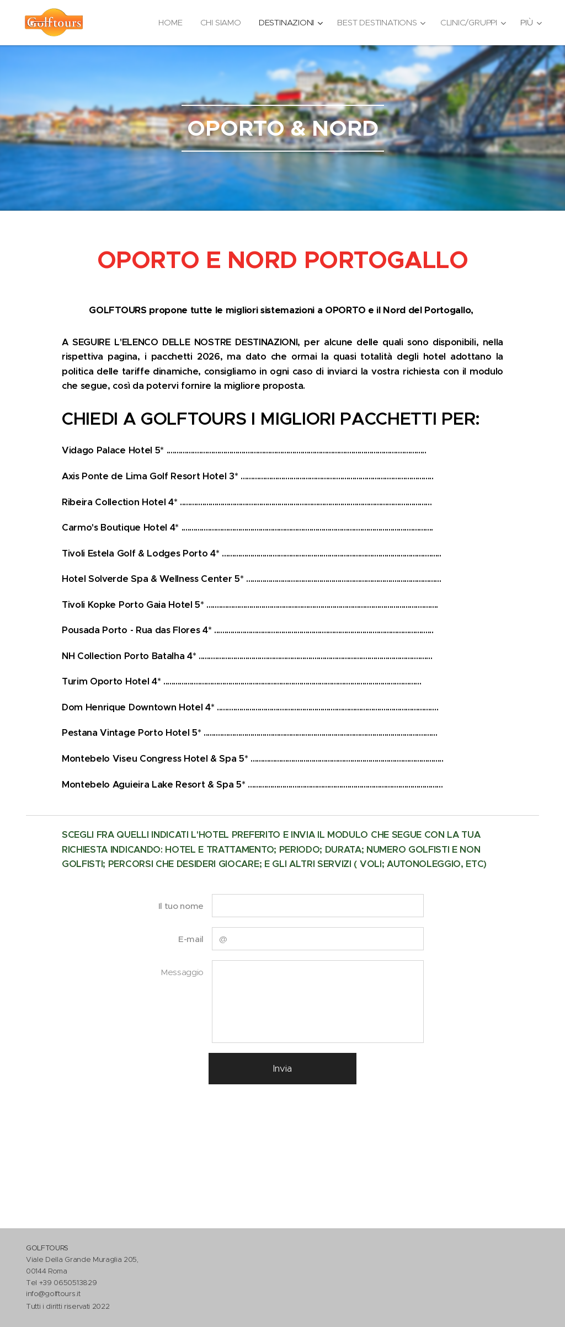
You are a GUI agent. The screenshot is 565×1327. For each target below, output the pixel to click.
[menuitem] (167, 22)
